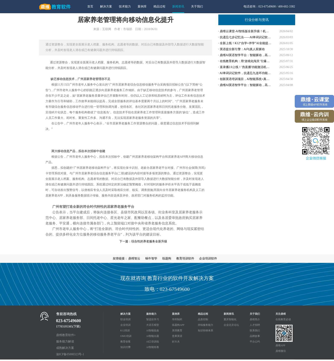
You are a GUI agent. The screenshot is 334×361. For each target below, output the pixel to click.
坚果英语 (177, 336)
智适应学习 (152, 319)
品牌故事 (255, 336)
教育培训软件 (185, 258)
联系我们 (255, 330)
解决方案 (106, 6)
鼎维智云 (134, 258)
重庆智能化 (230, 319)
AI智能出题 (152, 336)
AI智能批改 (152, 330)
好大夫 (176, 341)
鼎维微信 (281, 350)
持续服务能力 (205, 324)
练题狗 (166, 258)
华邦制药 (177, 319)
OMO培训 (125, 336)
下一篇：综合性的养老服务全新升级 (143, 241)
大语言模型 (152, 324)
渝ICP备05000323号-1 (70, 354)
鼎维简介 (255, 319)
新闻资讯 (178, 6)
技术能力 (125, 6)
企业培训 (125, 324)
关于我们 (197, 6)
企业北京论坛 (231, 324)
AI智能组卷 (152, 347)
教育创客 (125, 341)
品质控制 (203, 319)
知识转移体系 (205, 330)
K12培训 (125, 330)
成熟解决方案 (65, 347)
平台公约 (255, 341)
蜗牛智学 (151, 258)
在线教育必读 (283, 319)
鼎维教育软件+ (66, 335)
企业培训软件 (208, 258)
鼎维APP (280, 345)
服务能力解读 (65, 341)
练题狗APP (178, 324)
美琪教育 (177, 330)
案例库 (142, 6)
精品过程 (159, 6)
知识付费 (125, 347)
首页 (90, 6)
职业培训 (125, 319)
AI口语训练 (152, 341)
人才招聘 (255, 324)
